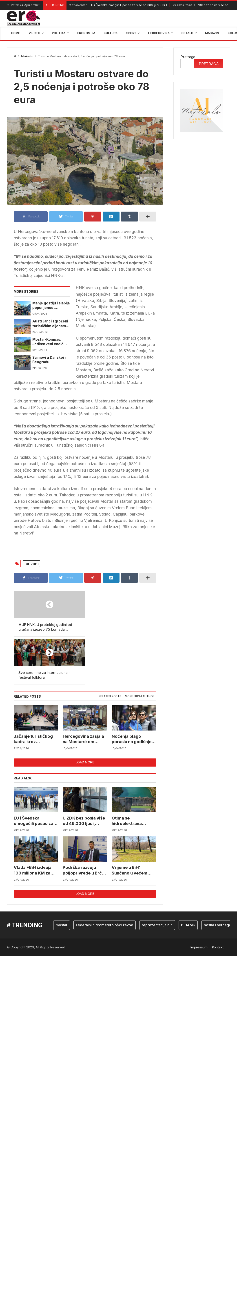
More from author (140, 648)
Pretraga (187, 57)
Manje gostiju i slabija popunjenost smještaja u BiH (51, 305)
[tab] (110, 648)
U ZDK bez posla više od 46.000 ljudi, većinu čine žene (84, 773)
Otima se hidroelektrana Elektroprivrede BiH (132, 773)
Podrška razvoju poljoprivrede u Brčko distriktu (79, 822)
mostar (61, 877)
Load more (84, 714)
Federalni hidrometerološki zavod (104, 877)
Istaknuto (27, 56)
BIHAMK (188, 877)
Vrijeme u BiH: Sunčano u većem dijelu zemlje (130, 822)
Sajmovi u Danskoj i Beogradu (49, 359)
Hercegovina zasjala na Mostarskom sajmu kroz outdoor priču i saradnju (83, 691)
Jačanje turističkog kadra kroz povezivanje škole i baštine (33, 691)
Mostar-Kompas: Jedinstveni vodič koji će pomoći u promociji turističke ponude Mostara (49, 342)
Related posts (110, 648)
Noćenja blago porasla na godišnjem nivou (134, 691)
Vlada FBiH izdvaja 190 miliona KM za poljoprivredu (33, 822)
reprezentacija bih (157, 877)
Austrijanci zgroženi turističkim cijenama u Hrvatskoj (50, 323)
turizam (31, 563)
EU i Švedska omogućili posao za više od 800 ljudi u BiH (118, 5)
